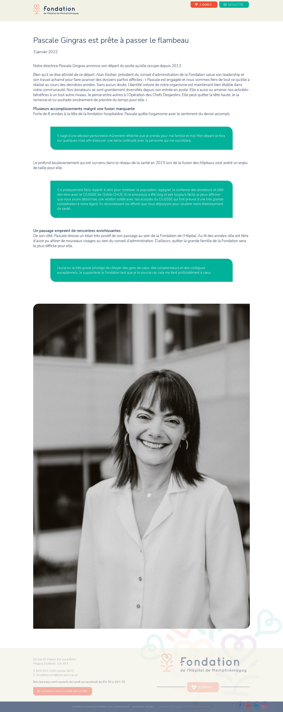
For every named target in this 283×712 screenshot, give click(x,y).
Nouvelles (158, 14)
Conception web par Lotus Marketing (184, 706)
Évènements (181, 14)
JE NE (204, 4)
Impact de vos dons (211, 14)
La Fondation (134, 14)
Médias (237, 14)
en (248, 14)
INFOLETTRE (234, 4)
